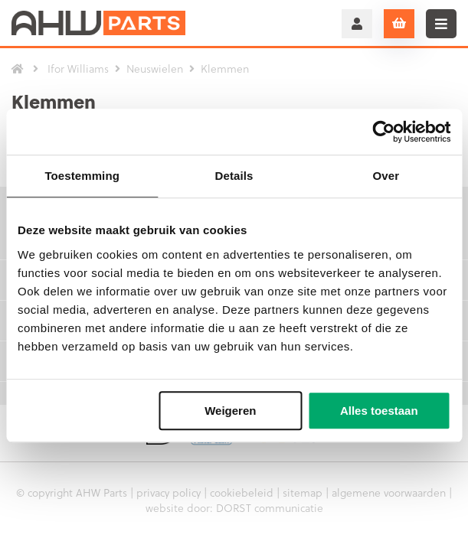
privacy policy (168, 492)
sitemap (302, 492)
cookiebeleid (241, 492)
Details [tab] (234, 175)
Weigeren (230, 410)
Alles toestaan (379, 410)
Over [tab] (386, 175)
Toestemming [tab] (81, 175)
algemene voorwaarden (389, 492)
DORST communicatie (269, 508)
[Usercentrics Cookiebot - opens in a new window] (383, 131)
